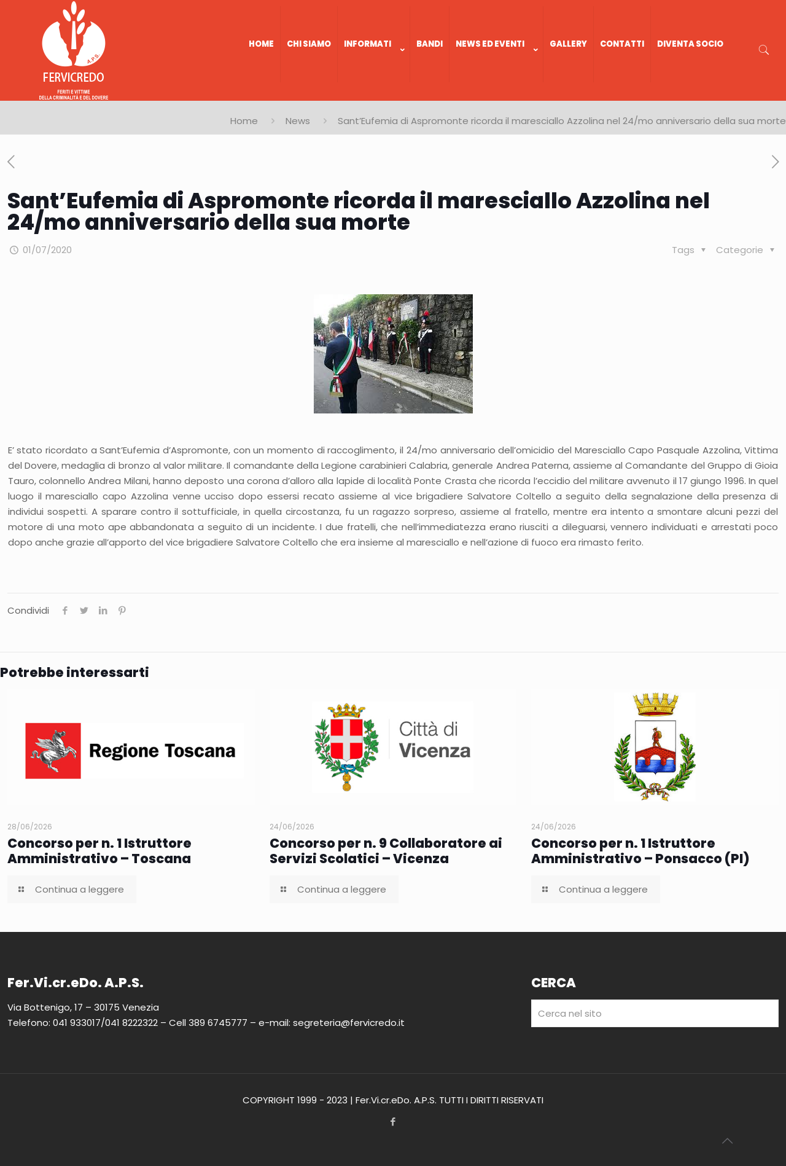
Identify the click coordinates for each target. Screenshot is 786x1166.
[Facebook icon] (393, 1121)
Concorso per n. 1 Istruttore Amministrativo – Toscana (99, 850)
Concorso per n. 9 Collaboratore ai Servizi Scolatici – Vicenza (386, 850)
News (298, 120)
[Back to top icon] (727, 1141)
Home (244, 120)
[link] (374, 94)
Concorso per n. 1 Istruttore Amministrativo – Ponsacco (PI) (640, 850)
